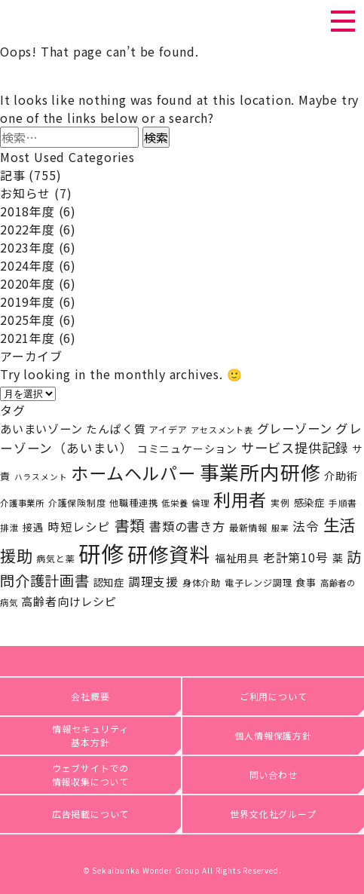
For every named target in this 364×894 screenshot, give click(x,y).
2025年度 (27, 320)
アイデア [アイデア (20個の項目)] (168, 429)
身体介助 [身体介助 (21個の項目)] (201, 582)
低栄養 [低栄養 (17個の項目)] (174, 503)
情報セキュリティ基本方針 (90, 735)
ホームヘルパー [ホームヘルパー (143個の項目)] (133, 472)
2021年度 (27, 338)
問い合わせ (273, 774)
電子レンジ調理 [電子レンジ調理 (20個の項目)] (258, 582)
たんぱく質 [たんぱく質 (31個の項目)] (115, 428)
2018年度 (27, 211)
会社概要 (90, 696)
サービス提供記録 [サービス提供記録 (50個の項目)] (294, 447)
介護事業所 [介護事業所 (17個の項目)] (22, 503)
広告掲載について (90, 813)
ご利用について (273, 696)
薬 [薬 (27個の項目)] (338, 557)
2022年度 (27, 229)
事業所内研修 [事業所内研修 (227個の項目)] (260, 471)
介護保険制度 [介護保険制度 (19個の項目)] (77, 502)
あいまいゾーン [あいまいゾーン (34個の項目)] (41, 428)
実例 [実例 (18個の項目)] (280, 502)
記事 (13, 175)
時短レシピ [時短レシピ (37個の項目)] (79, 526)
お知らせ (25, 193)
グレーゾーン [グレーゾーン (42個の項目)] (294, 428)
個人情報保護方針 (272, 735)
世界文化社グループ (273, 813)
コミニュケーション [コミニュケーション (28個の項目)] (187, 448)
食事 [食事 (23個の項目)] (306, 582)
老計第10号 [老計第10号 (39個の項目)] (296, 557)
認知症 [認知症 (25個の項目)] (108, 581)
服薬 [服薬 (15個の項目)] (280, 528)
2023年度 (27, 247)
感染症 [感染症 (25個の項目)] (309, 502)
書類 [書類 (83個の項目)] (130, 525)
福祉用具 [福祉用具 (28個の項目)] (237, 557)
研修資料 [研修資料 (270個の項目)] (169, 553)
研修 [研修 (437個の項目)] (101, 552)
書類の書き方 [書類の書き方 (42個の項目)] (187, 526)
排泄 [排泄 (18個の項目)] (10, 527)
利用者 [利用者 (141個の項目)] (240, 499)
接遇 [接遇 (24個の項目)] (33, 527)
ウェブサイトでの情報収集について (91, 774)
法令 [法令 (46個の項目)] (306, 526)
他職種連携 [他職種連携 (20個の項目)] (133, 503)
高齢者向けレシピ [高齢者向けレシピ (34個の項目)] (68, 601)
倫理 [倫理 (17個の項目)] (200, 503)
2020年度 (27, 283)
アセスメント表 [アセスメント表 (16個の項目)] (222, 430)
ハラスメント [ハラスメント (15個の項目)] (41, 476)
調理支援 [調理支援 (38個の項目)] (153, 581)
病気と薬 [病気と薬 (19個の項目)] (55, 558)
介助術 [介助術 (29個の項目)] (340, 475)
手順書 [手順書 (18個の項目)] (343, 502)
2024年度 (27, 265)
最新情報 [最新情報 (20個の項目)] (248, 527)
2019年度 (27, 301)
